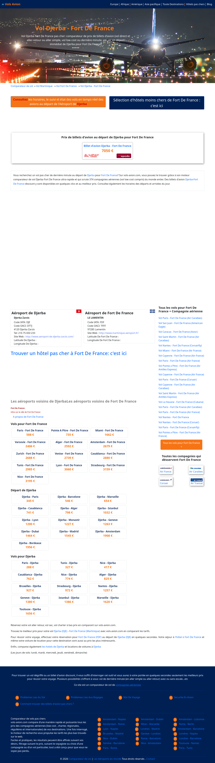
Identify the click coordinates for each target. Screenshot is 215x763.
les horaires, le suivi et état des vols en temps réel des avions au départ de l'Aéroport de (58, 101)
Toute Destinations (173, 4)
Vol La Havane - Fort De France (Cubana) (181, 402)
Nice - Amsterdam (148, 743)
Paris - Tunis (183, 748)
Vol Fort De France (66, 86)
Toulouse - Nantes (186, 743)
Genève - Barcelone (111, 743)
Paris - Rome (107, 748)
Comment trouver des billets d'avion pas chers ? (45, 703)
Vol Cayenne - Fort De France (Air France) (181, 355)
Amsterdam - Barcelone (188, 728)
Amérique (136, 4)
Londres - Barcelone (187, 738)
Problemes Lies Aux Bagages (84, 697)
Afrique (125, 4)
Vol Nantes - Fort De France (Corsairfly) (180, 345)
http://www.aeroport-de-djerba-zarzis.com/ (50, 336)
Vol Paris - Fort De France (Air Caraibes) (180, 318)
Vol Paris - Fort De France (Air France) (179, 360)
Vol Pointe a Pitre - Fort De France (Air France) (180, 434)
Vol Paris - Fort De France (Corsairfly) (179, 427)
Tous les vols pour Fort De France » (181, 444)
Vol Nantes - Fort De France (174, 417)
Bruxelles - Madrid (110, 733)
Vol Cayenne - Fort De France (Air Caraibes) (177, 386)
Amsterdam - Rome (111, 724)
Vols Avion (11, 4)
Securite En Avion (181, 697)
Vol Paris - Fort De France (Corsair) (178, 379)
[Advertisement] (107, 123)
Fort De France (109, 175)
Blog (209, 4)
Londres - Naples (186, 733)
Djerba (91, 175)
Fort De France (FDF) (90, 637)
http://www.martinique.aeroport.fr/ (119, 333)
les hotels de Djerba (53, 646)
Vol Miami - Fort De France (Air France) (180, 350)
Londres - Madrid (147, 728)
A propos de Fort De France (28, 416)
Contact (150, 758)
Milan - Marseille (147, 724)
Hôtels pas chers (195, 4)
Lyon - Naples (108, 728)
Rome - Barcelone (148, 738)
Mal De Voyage (129, 697)
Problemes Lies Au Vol (30, 697)
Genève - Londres (148, 733)
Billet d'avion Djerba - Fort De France (107, 146)
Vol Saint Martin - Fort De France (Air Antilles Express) (179, 395)
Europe (114, 4)
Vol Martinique (44, 86)
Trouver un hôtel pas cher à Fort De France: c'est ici (69, 353)
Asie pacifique (152, 4)
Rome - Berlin (184, 724)
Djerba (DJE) (60, 631)
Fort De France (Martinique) (84, 631)
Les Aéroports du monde (107, 758)
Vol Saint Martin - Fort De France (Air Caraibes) (179, 338)
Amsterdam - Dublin (149, 719)
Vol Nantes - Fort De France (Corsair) (179, 422)
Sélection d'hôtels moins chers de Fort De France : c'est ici (156, 102)
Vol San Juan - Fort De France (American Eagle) (181, 324)
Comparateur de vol (22, 86)
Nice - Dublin (107, 738)
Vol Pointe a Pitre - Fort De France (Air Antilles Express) (180, 367)
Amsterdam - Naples (112, 719)
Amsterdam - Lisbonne (188, 719)
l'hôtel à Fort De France (188, 637)
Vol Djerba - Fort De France (95, 86)
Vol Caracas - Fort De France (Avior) (178, 331)
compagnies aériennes (128, 685)
